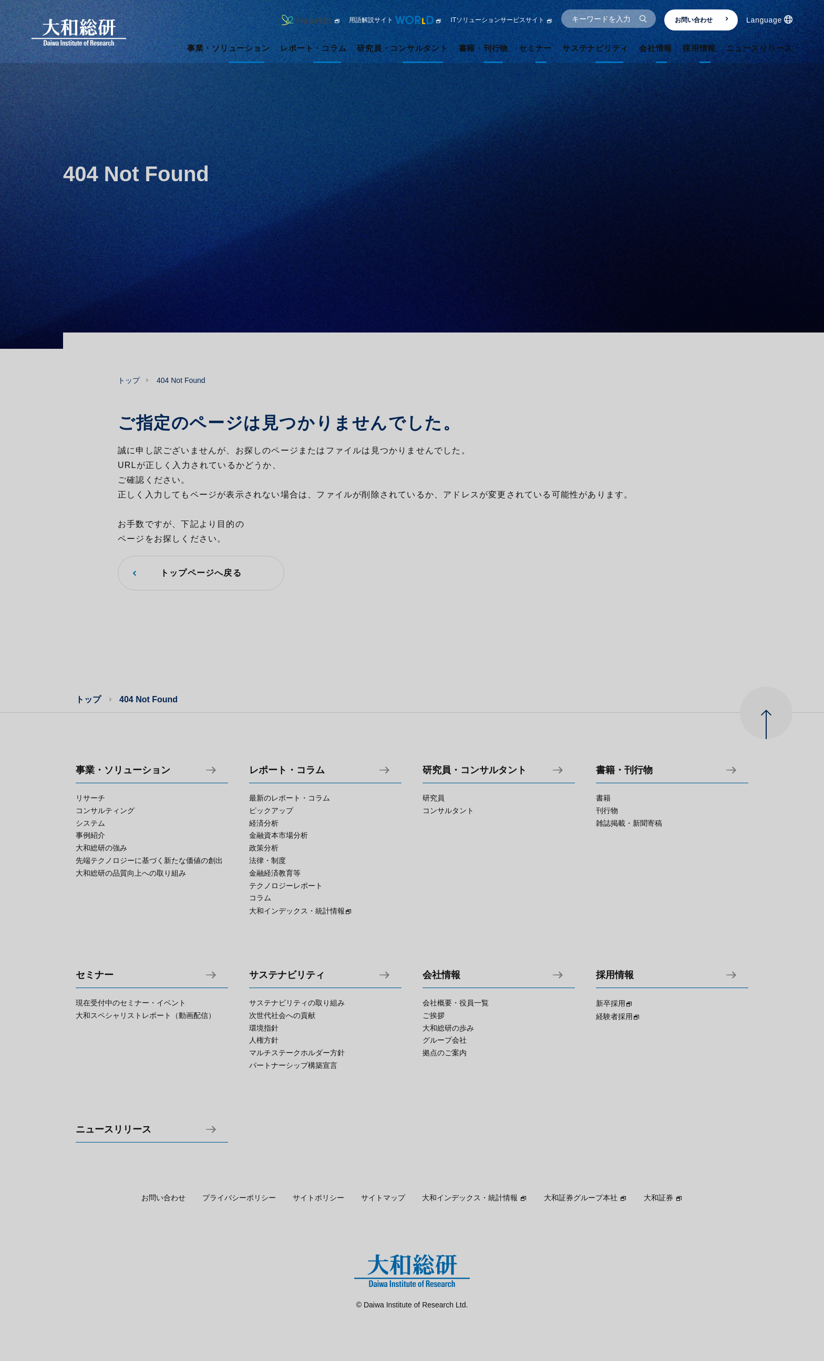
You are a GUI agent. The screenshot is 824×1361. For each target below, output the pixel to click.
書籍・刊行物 (624, 770)
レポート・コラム (287, 770)
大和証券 (663, 1197)
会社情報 (441, 975)
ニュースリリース (113, 1130)
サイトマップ (383, 1197)
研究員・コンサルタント (475, 770)
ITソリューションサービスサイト (501, 20)
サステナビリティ (287, 975)
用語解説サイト (395, 20)
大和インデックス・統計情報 (474, 1197)
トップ (129, 380)
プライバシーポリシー (239, 1197)
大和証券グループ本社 (585, 1197)
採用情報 (615, 975)
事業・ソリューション (123, 770)
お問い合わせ (702, 20)
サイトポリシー (318, 1197)
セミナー (95, 975)
